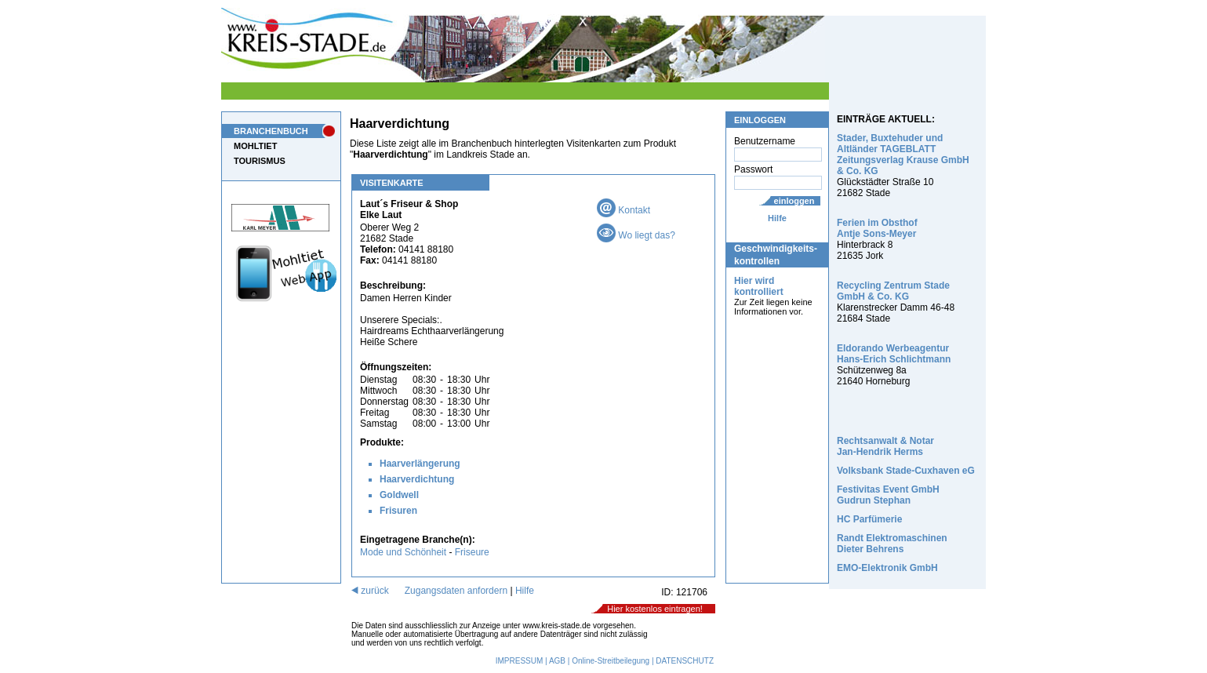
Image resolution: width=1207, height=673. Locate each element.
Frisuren (398, 510)
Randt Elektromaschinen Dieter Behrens (892, 544)
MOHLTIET (255, 146)
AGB (557, 661)
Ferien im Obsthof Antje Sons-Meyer (877, 228)
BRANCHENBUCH (271, 131)
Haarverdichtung (417, 479)
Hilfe (777, 218)
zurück (370, 590)
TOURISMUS (259, 161)
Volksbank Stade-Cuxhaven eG (906, 470)
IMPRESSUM (520, 661)
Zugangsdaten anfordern (456, 590)
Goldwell (399, 494)
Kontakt (623, 210)
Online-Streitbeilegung (610, 661)
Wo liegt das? (636, 235)
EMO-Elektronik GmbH (887, 567)
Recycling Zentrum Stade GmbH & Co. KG (893, 291)
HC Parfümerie (869, 519)
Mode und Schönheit (403, 552)
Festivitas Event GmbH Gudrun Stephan (888, 495)
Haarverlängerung (420, 463)
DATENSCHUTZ (685, 661)
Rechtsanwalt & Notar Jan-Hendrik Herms (885, 446)
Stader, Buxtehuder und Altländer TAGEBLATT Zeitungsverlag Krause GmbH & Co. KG (903, 154)
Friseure (472, 552)
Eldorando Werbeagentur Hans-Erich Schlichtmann (894, 354)
